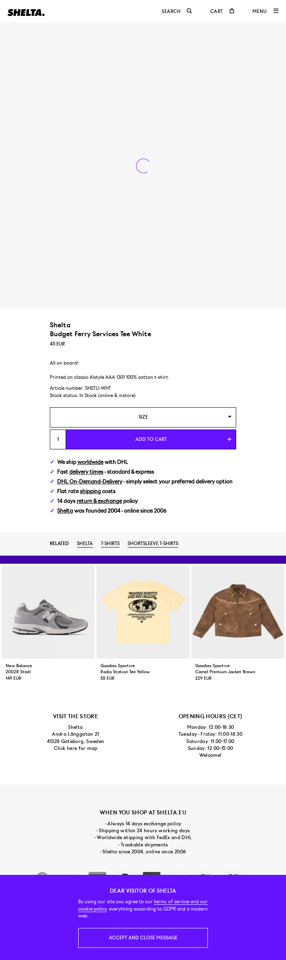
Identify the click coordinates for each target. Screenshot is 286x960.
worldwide (90, 462)
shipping (90, 491)
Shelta (65, 511)
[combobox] (143, 417)
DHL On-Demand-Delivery (89, 482)
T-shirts (110, 543)
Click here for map (75, 748)
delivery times (86, 472)
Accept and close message (143, 938)
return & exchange (99, 501)
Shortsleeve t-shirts (153, 543)
